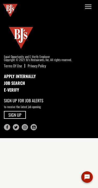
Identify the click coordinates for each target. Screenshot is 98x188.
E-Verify (11, 90)
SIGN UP (14, 115)
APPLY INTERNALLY (20, 76)
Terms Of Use (13, 65)
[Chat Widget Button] (87, 177)
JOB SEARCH (14, 83)
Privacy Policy (37, 65)
